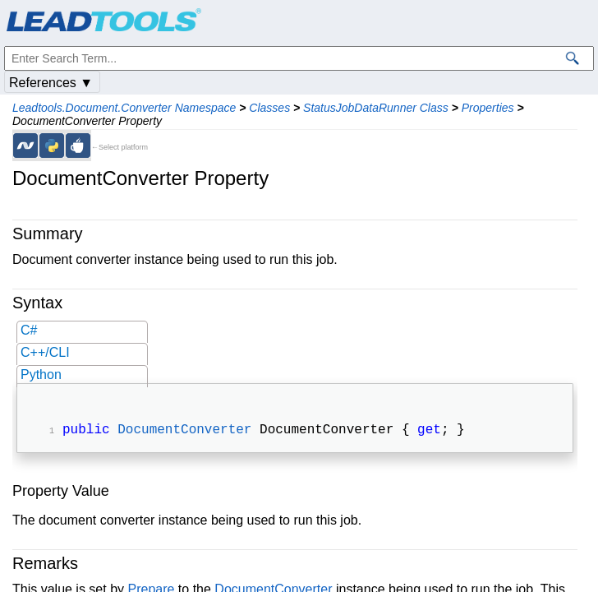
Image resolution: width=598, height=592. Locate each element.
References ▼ (51, 83)
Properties (488, 107)
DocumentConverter (184, 432)
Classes (269, 107)
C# (29, 330)
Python (41, 375)
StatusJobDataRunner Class (375, 107)
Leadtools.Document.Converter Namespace (124, 107)
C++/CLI (45, 352)
